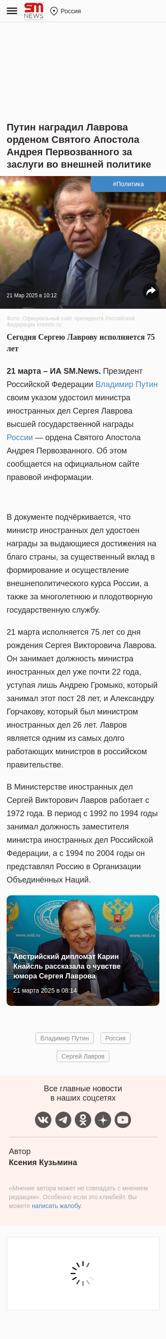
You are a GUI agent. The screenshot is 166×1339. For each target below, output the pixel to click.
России (20, 437)
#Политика (128, 184)
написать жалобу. (57, 1205)
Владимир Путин (127, 384)
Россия (115, 1038)
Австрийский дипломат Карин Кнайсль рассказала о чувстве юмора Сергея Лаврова (66, 966)
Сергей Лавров (83, 1056)
